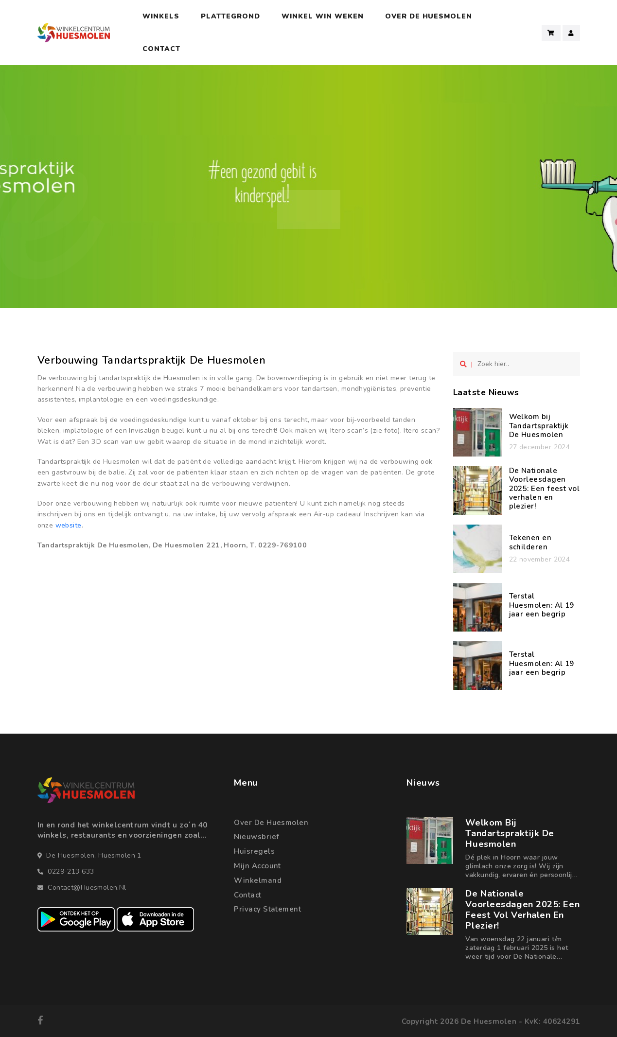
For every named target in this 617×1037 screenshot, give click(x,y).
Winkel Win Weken (323, 16)
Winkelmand (258, 880)
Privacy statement (267, 909)
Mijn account (257, 866)
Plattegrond (230, 16)
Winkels (160, 16)
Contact (161, 48)
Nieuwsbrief (256, 837)
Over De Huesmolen (429, 16)
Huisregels (254, 851)
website (68, 525)
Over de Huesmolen (271, 822)
